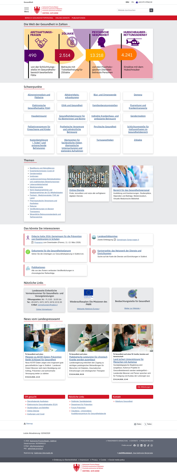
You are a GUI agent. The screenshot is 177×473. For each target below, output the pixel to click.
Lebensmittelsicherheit (39, 184)
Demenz (138, 94)
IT (132, 2)
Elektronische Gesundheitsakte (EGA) (39, 106)
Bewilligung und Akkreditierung (42, 168)
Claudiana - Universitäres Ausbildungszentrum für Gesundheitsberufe (88, 412)
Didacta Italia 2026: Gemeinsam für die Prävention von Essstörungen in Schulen (56, 237)
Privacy (94, 460)
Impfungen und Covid (35, 414)
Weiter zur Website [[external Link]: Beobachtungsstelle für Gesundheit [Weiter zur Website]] (132, 308)
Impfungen (34, 176)
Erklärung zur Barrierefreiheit (64, 460)
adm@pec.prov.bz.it (35, 448)
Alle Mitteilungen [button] (144, 387)
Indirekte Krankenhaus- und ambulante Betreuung (105, 117)
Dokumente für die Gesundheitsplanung (51, 250)
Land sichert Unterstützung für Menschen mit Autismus (128, 360)
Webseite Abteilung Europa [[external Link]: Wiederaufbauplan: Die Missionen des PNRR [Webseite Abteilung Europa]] (88, 309)
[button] (134, 445)
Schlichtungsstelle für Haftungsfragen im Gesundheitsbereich (138, 129)
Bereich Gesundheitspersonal (39, 18)
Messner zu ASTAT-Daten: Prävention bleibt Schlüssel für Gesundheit (43, 358)
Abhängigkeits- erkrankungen (72, 96)
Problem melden (146, 441)
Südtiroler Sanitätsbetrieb (81, 401)
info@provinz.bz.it (37, 446)
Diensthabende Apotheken (37, 401)
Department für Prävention (81, 404)
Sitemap (29, 424)
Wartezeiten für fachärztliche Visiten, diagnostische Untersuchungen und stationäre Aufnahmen (72, 145)
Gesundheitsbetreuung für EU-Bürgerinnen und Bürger (71, 117)
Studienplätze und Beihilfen (38, 408)
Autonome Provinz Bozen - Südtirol (43, 441)
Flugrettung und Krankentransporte (138, 106)
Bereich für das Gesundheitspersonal (131, 190)
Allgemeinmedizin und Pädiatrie (39, 96)
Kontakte (133, 441)
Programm (38, 242)
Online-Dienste (62, 18)
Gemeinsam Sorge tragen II (128, 240)
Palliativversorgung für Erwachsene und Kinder (39, 128)
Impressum (83, 460)
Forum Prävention (78, 408)
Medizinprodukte (36, 187)
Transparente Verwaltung (117, 441)
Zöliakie (138, 140)
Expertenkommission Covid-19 (42, 171)
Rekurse (33, 206)
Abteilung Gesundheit (124, 401)
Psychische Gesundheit (105, 126)
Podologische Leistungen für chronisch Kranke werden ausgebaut (88, 358)
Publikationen (78, 18)
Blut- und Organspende (105, 94)
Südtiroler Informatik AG (43, 453)
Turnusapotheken (105, 140)
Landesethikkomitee (108, 236)
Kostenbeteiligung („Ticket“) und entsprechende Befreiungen (39, 144)
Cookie (102, 460)
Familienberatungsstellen (105, 105)
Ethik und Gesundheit (72, 105)
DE (127, 2)
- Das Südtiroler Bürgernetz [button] (135, 453)
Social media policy (116, 460)
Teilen (137, 424)
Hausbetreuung (39, 116)
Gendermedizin (138, 116)
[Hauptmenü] (26, 10)
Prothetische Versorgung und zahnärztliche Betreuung (72, 129)
